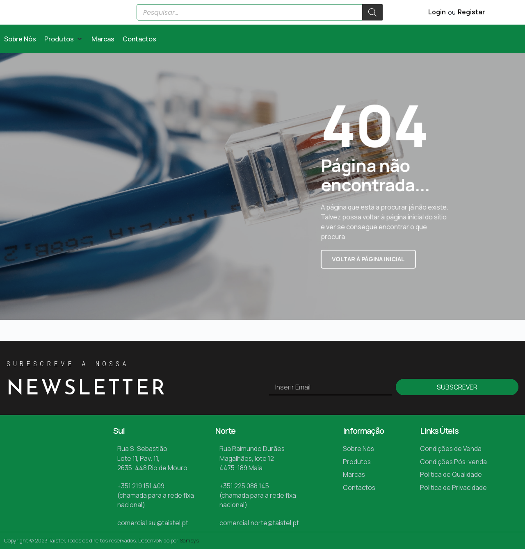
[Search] (372, 22)
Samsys (189, 540)
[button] (63, 58)
